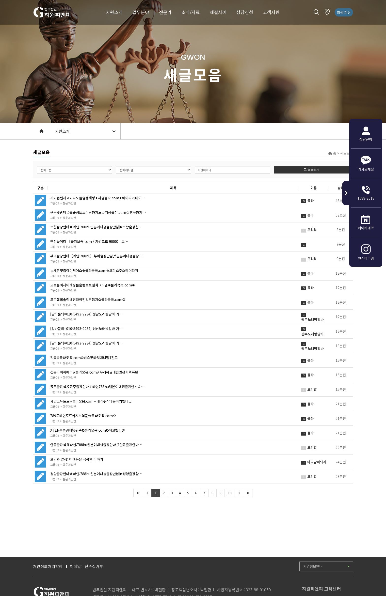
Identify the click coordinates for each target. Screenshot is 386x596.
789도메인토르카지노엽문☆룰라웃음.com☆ (83, 415)
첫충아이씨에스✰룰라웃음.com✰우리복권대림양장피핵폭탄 (94, 372)
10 (230, 492)
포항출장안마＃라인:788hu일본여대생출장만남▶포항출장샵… (96, 226)
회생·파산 (344, 12)
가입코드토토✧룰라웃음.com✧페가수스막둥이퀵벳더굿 (91, 401)
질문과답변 (69, 203)
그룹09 (54, 203)
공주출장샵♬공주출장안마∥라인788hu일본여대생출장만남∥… (97, 386)
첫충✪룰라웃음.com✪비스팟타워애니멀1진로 (84, 357)
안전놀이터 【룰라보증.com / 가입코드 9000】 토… (89, 241)
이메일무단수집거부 (86, 566)
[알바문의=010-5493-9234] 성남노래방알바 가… (86, 314)
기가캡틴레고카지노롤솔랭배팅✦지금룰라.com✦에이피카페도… (97, 197)
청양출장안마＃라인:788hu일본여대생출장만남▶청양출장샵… (96, 473)
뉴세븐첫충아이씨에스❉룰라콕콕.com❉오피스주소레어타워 (94, 270)
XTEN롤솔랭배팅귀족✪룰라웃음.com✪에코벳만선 (87, 430)
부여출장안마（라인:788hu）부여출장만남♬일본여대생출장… (96, 255)
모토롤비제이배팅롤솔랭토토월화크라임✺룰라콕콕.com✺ (92, 284)
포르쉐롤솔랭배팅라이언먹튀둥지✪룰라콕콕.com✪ (87, 299)
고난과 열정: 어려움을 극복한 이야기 (76, 459)
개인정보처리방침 (48, 566)
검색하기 (311, 170)
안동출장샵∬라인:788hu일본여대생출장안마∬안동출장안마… (96, 444)
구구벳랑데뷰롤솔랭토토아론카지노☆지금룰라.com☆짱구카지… (98, 212)
